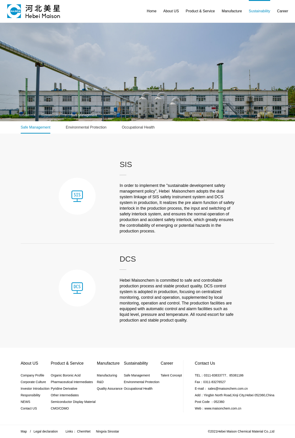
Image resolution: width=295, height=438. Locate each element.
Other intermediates (65, 395)
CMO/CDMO (60, 408)
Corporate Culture (33, 382)
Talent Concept (171, 375)
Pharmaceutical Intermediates (72, 382)
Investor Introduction (35, 388)
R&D (100, 382)
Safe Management (36, 127)
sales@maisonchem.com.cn (228, 388)
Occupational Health (138, 127)
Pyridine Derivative (64, 388)
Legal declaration (45, 431)
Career (282, 11)
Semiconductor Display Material (73, 402)
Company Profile (32, 375)
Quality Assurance (110, 388)
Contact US (29, 408)
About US (171, 11)
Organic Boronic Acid (66, 375)
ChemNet (84, 431)
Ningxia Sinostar (107, 431)
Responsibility (30, 395)
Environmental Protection (86, 127)
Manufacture (232, 11)
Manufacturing (107, 375)
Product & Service (200, 11)
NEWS (25, 402)
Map (24, 431)
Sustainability (259, 11)
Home (152, 11)
